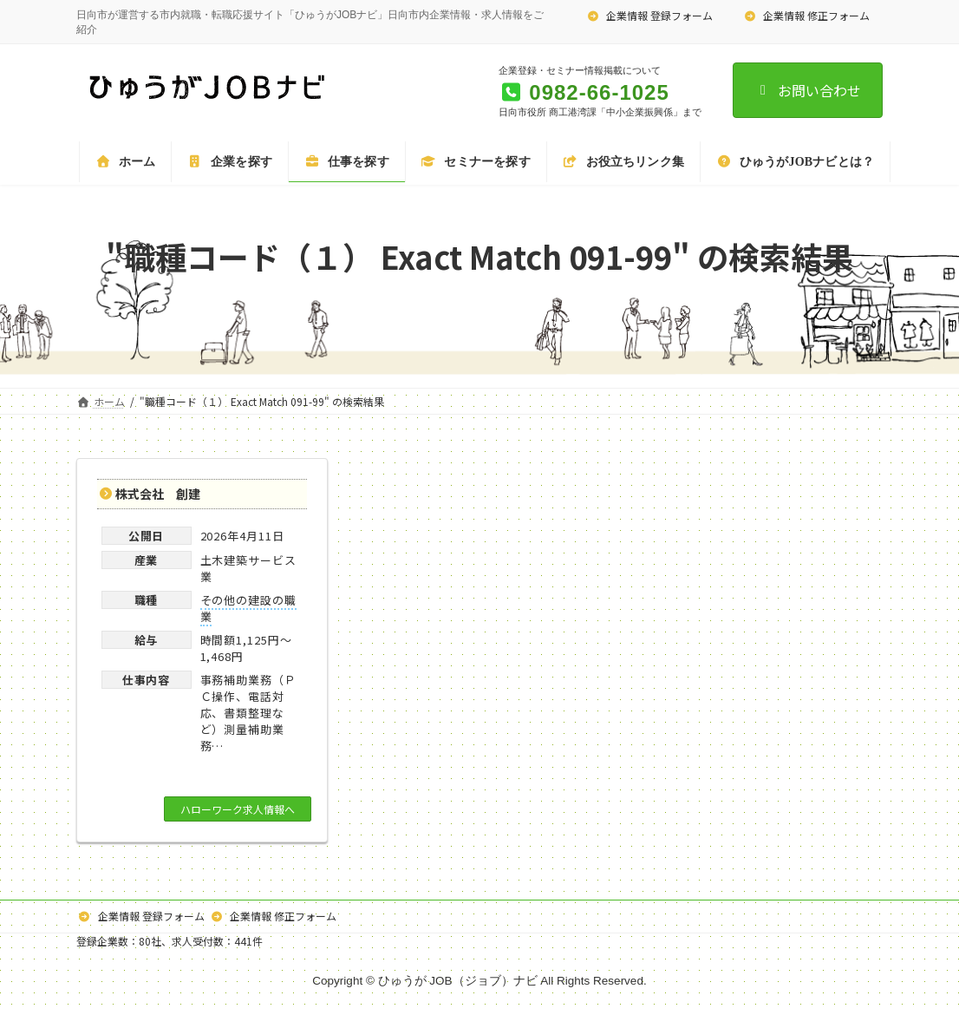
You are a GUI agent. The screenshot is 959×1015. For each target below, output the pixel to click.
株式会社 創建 (157, 493)
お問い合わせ (807, 90)
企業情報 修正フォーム (806, 15)
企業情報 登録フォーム (650, 15)
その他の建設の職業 (248, 608)
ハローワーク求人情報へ (237, 809)
